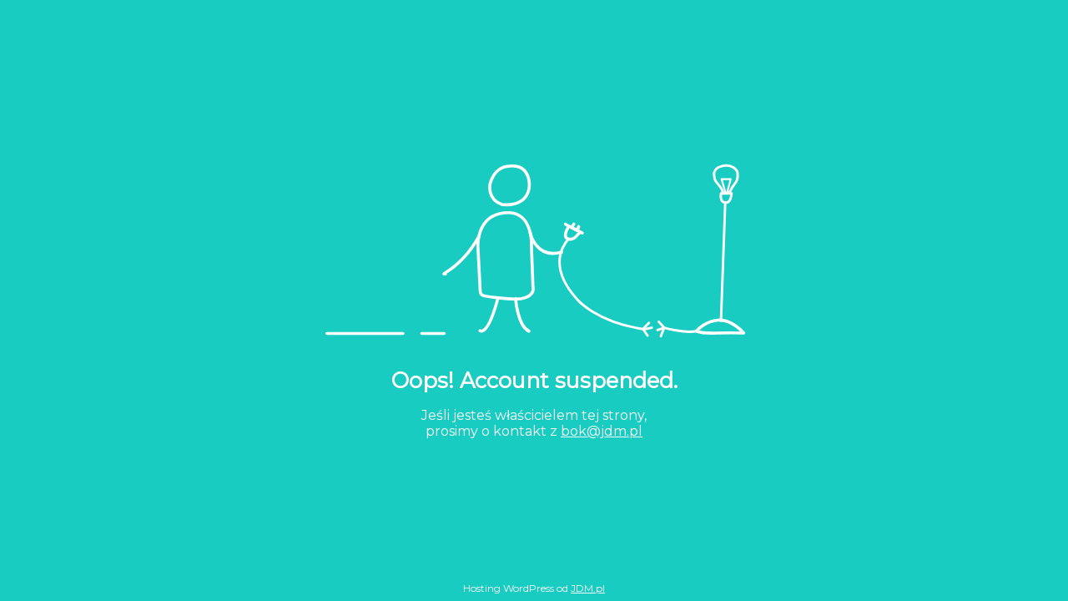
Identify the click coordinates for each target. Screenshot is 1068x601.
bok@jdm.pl (601, 431)
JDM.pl (588, 588)
